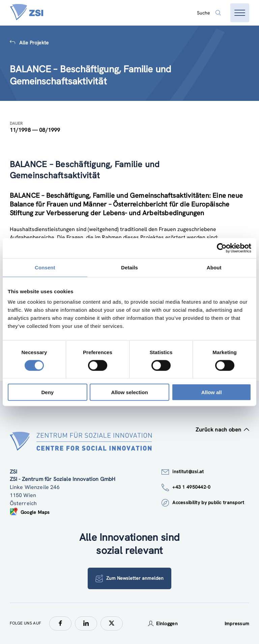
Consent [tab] (45, 267)
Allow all (211, 392)
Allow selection (129, 392)
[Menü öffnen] (239, 12)
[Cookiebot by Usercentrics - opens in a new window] (221, 248)
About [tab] (214, 267)
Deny (47, 392)
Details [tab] (129, 267)
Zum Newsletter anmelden (129, 578)
